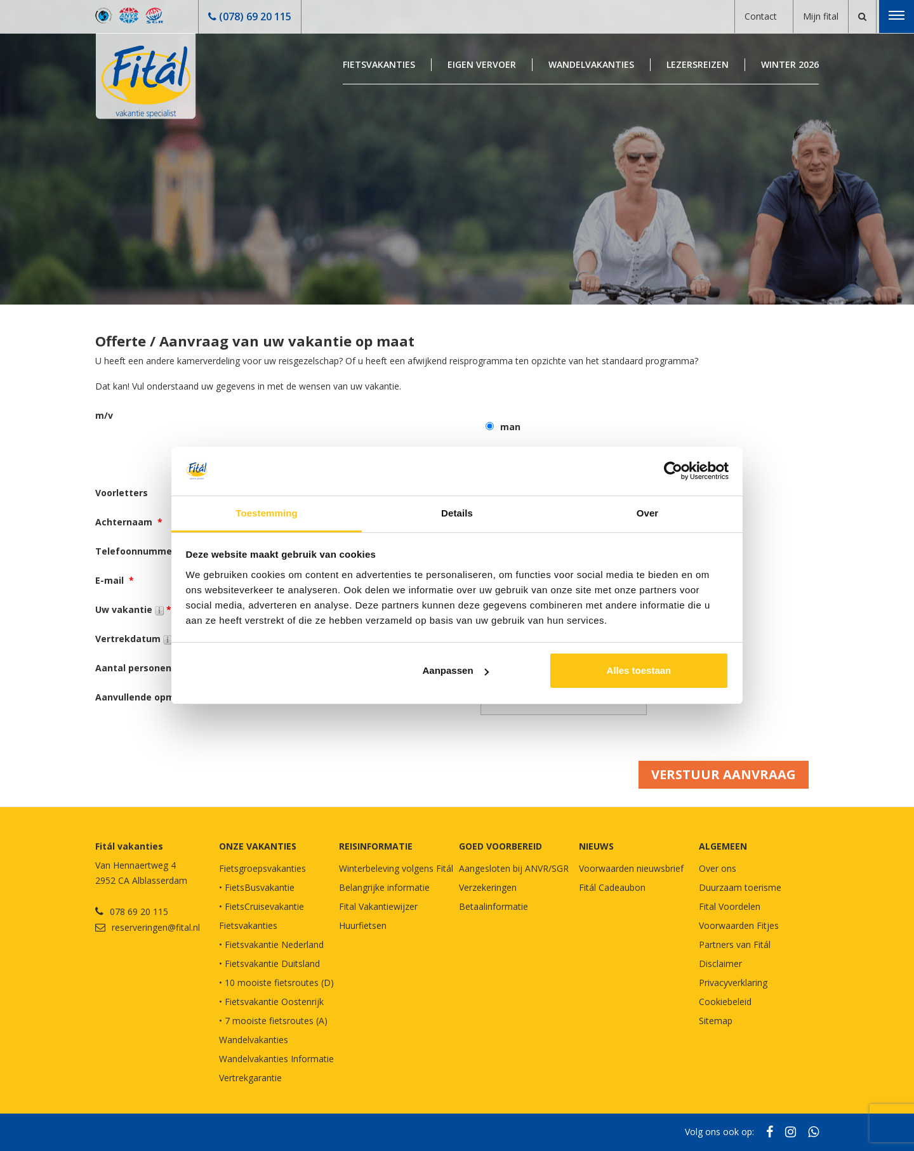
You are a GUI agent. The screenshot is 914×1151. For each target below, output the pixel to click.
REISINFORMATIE (376, 846)
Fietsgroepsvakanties (262, 868)
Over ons (717, 868)
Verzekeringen (488, 887)
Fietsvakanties (379, 64)
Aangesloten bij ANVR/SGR (514, 868)
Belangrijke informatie (384, 887)
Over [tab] (648, 513)
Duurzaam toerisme (740, 887)
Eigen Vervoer (481, 64)
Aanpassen (456, 670)
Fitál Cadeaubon (612, 887)
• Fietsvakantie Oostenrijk (271, 1002)
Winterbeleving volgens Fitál (396, 868)
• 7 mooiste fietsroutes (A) (273, 1021)
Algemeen (723, 846)
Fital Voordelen (729, 906)
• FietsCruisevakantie (261, 906)
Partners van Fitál (735, 944)
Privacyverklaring (733, 983)
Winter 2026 (790, 64)
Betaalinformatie (493, 906)
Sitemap (715, 1021)
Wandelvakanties (591, 64)
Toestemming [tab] (266, 513)
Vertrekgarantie (250, 1078)
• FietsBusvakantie (257, 887)
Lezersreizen (697, 64)
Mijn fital (820, 16)
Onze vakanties (257, 846)
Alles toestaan (639, 670)
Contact (761, 16)
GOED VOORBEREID (500, 846)
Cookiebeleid (725, 1002)
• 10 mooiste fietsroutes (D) (276, 983)
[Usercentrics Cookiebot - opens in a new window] (673, 470)
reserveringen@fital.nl (156, 927)
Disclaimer (720, 963)
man (510, 427)
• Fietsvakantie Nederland (271, 944)
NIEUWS (596, 846)
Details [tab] (457, 513)
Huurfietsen (363, 925)
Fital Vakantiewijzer (378, 906)
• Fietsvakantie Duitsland (269, 963)
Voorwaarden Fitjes (739, 925)
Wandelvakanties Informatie (276, 1059)
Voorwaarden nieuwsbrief (631, 868)
